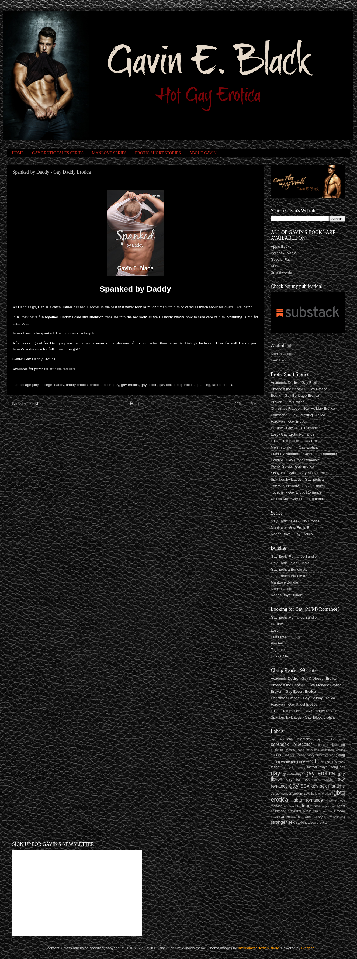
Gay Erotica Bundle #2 (289, 576)
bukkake (277, 750)
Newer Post (25, 403)
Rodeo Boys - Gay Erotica (292, 534)
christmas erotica (333, 749)
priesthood (278, 811)
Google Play (281, 259)
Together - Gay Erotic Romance (296, 492)
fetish (107, 385)
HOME (18, 153)
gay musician (324, 779)
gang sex (338, 767)
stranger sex (283, 822)
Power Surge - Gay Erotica (292, 466)
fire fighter (289, 767)
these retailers (64, 369)
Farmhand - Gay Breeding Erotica (298, 415)
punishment (327, 811)
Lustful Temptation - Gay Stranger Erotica (304, 711)
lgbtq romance (308, 800)
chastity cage (295, 749)
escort (329, 762)
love (342, 800)
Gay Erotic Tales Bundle (290, 563)
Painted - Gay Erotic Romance (295, 460)
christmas (312, 749)
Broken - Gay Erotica (287, 402)
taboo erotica (222, 385)
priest (341, 806)
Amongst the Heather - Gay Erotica (299, 389)
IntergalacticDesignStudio (258, 948)
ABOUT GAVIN (203, 153)
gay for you (298, 779)
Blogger (307, 948)
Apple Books (281, 246)
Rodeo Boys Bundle (287, 595)
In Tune (277, 624)
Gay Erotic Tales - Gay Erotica (295, 521)
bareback (280, 744)
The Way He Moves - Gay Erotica (298, 486)
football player (318, 767)
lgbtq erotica (184, 385)
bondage (322, 744)
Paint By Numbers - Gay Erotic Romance (304, 454)
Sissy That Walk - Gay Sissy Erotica (300, 473)
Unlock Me (279, 656)
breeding (338, 745)
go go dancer (281, 793)
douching (331, 755)
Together (278, 650)
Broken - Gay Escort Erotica (293, 691)
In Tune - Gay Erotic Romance (295, 428)
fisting (301, 767)
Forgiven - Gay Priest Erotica (294, 704)
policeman (328, 806)
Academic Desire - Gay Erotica (296, 383)
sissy (319, 817)
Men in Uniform (283, 354)
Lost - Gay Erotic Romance (292, 434)
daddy (59, 385)
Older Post (247, 403)
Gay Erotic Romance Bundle (294, 556)
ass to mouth (334, 739)
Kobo (275, 266)
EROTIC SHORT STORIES (158, 153)
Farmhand (279, 360)
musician (290, 806)
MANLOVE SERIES (109, 153)
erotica (95, 385)
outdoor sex (308, 805)
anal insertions (299, 739)
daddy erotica (77, 385)
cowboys (290, 755)
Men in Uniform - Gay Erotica (294, 447)
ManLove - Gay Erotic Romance (297, 528)
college (46, 385)
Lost (274, 630)
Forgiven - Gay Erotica (289, 421)
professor (294, 811)
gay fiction (149, 385)
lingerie (331, 800)
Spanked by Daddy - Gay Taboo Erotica (303, 717)
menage (277, 806)
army (317, 739)
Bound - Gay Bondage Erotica (295, 396)
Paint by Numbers (285, 637)
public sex (310, 811)
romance (287, 816)
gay (116, 385)
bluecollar (302, 744)
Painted (277, 643)
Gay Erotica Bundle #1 (289, 569)
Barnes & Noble (283, 253)
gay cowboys (293, 774)
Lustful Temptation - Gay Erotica (297, 441)
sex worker (306, 817)
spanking (203, 385)
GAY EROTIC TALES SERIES (58, 153)
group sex (301, 793)
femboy (340, 762)
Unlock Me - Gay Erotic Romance (298, 499)
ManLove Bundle (284, 582)
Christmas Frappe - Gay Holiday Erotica (303, 408)
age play (32, 385)
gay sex (165, 385)
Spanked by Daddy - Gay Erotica (297, 479)
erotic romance (293, 762)
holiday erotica (321, 793)
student (301, 823)
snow (328, 817)
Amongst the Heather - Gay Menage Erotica (306, 685)
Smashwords (281, 272)
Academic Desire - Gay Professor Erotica (304, 679)
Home (136, 403)
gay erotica (130, 385)
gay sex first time (328, 786)
